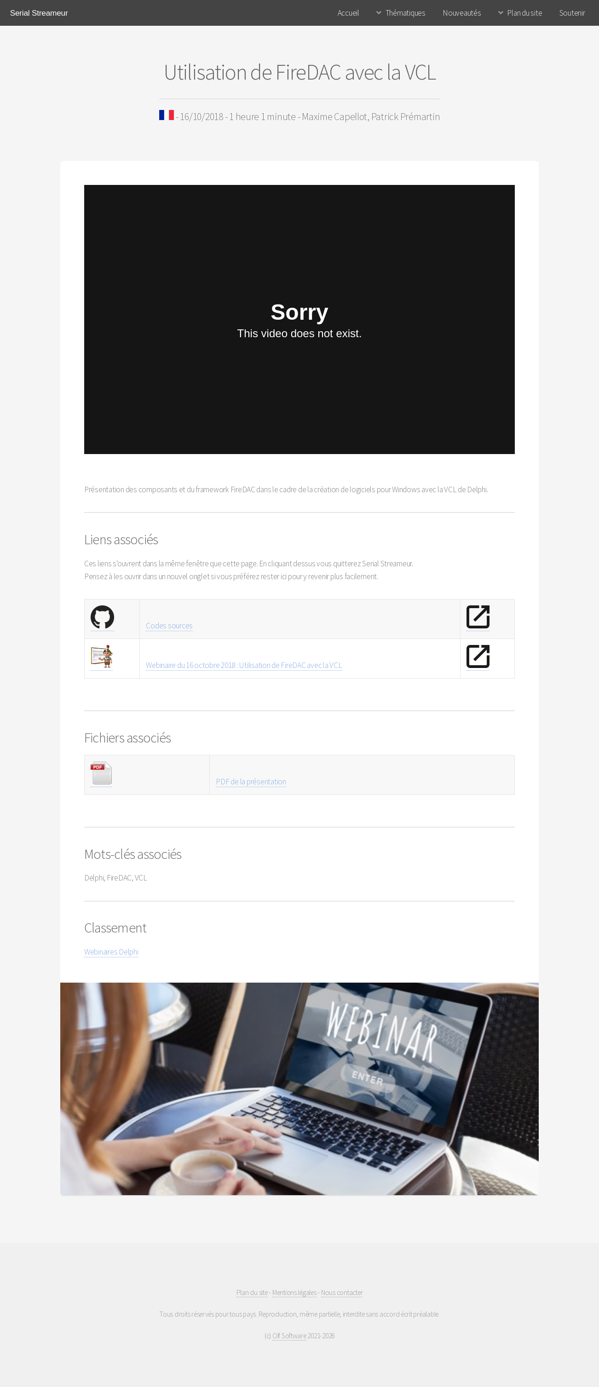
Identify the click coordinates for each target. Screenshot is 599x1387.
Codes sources (169, 626)
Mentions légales (294, 1292)
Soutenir (572, 13)
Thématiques (406, 13)
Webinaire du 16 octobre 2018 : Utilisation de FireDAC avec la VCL (244, 665)
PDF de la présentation (251, 782)
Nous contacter (342, 1292)
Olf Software (289, 1335)
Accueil (348, 13)
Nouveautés (462, 13)
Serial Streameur (39, 12)
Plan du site (524, 13)
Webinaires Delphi (111, 952)
